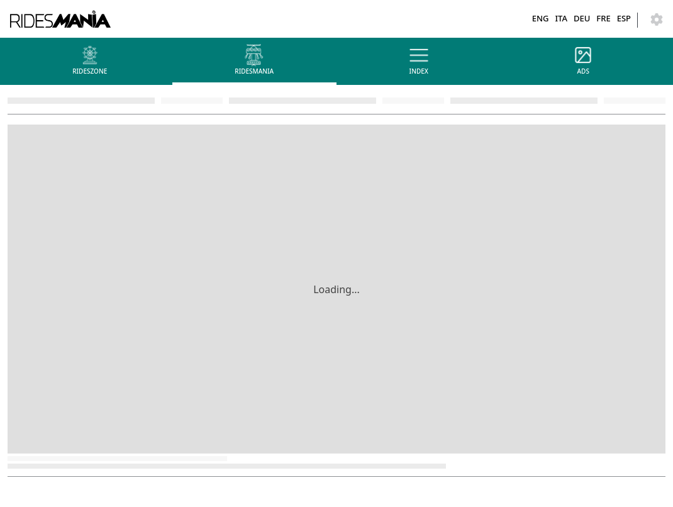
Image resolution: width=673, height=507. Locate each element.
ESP (624, 18)
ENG (540, 18)
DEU (582, 18)
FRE (603, 18)
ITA (561, 18)
